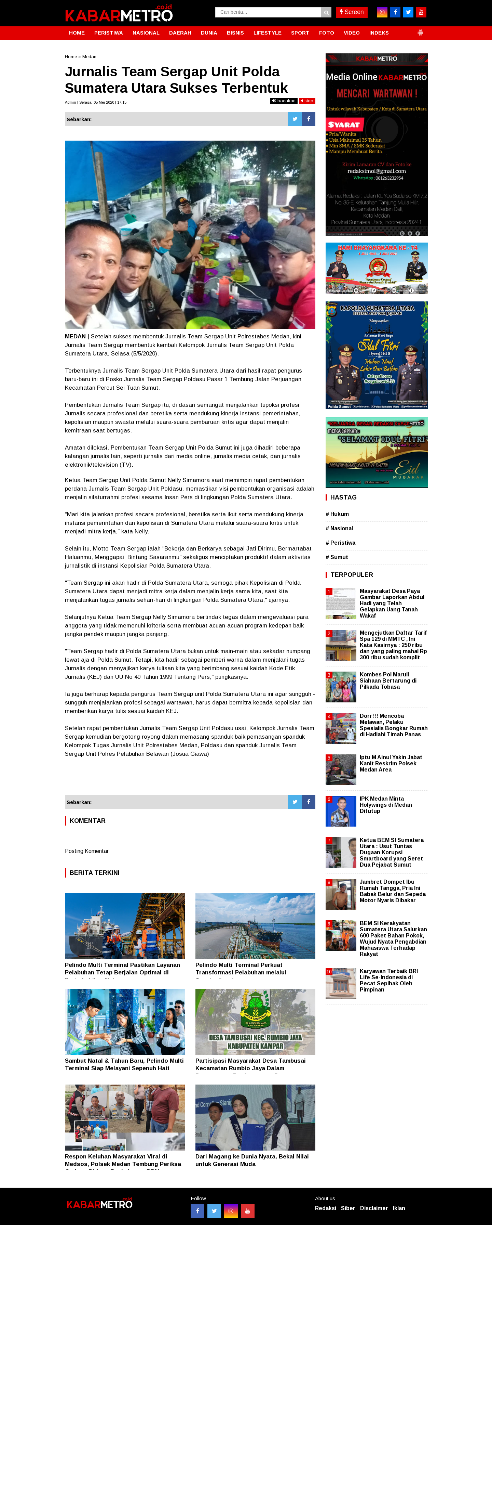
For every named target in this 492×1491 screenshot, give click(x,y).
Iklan (399, 1208)
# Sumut (337, 557)
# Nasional (339, 528)
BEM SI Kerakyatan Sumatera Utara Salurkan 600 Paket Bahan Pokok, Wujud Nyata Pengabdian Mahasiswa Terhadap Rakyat (393, 938)
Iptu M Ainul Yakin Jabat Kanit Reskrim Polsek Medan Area (391, 763)
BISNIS (235, 33)
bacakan (284, 100)
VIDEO (352, 33)
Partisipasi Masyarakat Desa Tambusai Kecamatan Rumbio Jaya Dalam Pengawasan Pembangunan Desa (250, 1068)
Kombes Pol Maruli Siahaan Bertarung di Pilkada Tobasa (388, 681)
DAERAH (180, 33)
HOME (77, 33)
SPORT (300, 33)
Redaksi (325, 1208)
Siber (348, 1208)
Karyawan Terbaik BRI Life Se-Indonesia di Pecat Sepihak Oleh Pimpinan (389, 980)
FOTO (326, 33)
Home (71, 56)
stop (307, 100)
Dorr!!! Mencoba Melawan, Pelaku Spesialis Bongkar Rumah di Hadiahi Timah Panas (394, 725)
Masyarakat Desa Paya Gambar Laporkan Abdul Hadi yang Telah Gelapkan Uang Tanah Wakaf (392, 603)
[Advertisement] (190, 777)
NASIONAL (146, 33)
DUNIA (209, 33)
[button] (420, 29)
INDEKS (379, 33)
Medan (89, 56)
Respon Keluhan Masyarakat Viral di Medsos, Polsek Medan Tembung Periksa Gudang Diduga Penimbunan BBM (123, 1164)
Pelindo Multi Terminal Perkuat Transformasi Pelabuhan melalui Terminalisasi (240, 972)
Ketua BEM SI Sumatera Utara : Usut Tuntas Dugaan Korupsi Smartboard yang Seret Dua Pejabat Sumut (392, 852)
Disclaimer (374, 1208)
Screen (352, 12)
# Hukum (337, 514)
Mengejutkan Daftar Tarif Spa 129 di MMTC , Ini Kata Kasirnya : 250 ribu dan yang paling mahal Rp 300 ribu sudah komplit (393, 645)
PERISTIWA (108, 33)
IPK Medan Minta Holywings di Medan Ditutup (386, 805)
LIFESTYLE (268, 33)
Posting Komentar (87, 851)
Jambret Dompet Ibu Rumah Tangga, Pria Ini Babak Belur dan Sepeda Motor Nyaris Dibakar (393, 891)
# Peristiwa (340, 543)
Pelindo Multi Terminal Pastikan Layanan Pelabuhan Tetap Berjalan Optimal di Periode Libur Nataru (122, 972)
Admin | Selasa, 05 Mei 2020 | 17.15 (95, 102)
